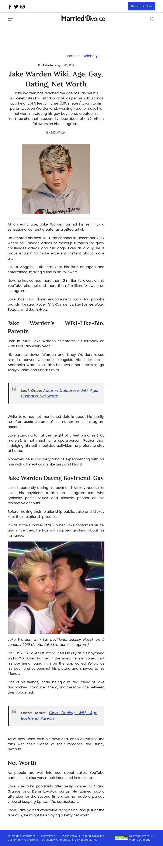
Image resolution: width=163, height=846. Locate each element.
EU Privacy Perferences (56, 840)
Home (70, 55)
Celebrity (90, 55)
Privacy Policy (48, 836)
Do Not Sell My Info (85, 840)
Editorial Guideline (93, 836)
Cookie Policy (69, 836)
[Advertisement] (42, 33)
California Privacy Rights (23, 840)
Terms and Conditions (21, 836)
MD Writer (58, 132)
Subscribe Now (141, 6)
